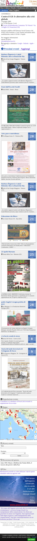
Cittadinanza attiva (23, 8)
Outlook (25, 43)
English (16, 10)
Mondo (13, 8)
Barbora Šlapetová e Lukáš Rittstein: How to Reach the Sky (13, 55)
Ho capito (31, 539)
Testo (2, 446)
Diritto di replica (20, 525)
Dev (4, 469)
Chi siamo (33, 1)
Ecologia (33, 8)
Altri (2, 45)
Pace (2, 8)
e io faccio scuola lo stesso (10, 336)
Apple (31, 43)
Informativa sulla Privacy (27, 524)
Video (11, 10)
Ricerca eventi (8, 443)
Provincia (3, 451)
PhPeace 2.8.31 (15, 524)
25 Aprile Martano (8, 252)
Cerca (35, 4)
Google (19, 43)
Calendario (4, 10)
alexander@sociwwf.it (8, 41)
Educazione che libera (9, 216)
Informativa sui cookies (9, 525)
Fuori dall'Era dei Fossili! (10, 87)
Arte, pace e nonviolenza (10, 133)
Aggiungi (25, 49)
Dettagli (34, 537)
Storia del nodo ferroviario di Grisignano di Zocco (12, 350)
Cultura (7, 8)
